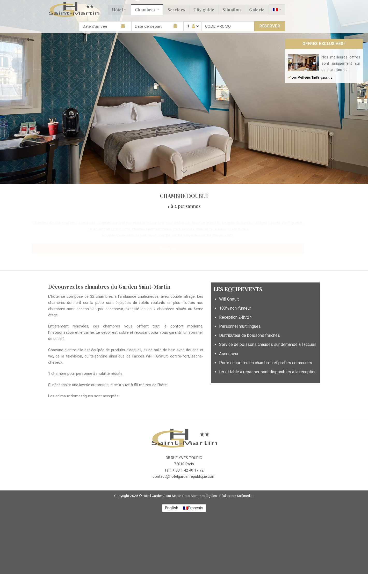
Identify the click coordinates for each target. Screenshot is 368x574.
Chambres (147, 9)
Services (176, 9)
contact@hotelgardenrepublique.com (184, 476)
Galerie (256, 9)
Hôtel (119, 9)
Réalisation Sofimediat (236, 496)
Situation (231, 9)
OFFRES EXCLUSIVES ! (323, 43)
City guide (203, 9)
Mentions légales (204, 496)
